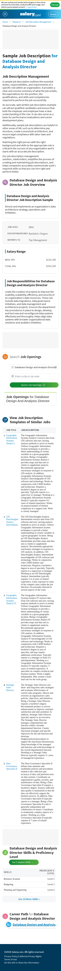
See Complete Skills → (20, 862)
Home (5, 21)
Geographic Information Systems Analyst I (11, 439)
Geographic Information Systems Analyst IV (11, 599)
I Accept (55, 4)
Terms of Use (10, 959)
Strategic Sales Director (10, 688)
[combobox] (34, 367)
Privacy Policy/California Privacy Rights (23, 956)
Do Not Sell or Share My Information (21, 962)
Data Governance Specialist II (11, 766)
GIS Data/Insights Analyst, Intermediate (12, 521)
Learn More (32, 7)
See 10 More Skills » (29, 899)
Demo (53, 14)
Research (17, 21)
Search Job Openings (33, 384)
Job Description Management (38, 21)
